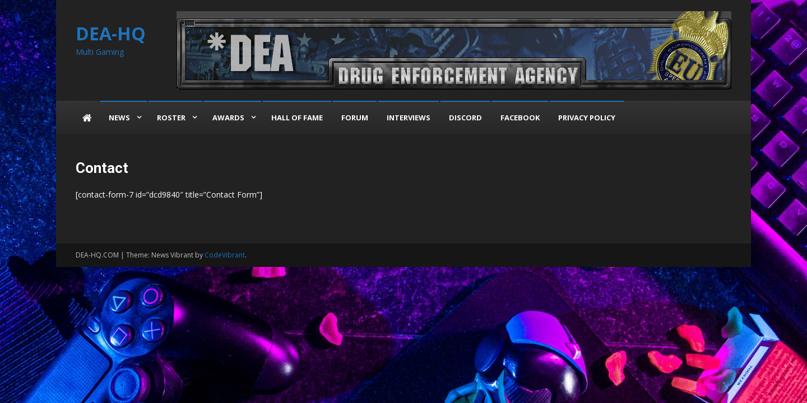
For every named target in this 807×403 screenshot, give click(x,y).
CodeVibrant (225, 255)
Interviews (408, 118)
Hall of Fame (297, 118)
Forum (354, 118)
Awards (228, 118)
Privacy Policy (586, 118)
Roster (171, 118)
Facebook (520, 118)
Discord (465, 118)
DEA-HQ (111, 33)
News (119, 118)
